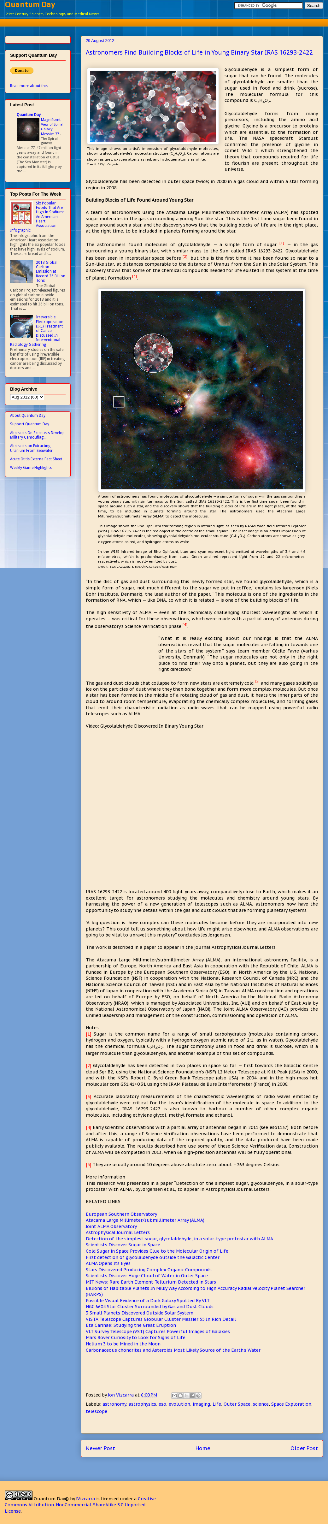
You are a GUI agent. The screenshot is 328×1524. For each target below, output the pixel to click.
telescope (96, 1411)
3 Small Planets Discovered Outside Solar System (139, 1313)
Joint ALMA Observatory (111, 1226)
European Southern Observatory (121, 1214)
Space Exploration (291, 1404)
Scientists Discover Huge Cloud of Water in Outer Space (147, 1276)
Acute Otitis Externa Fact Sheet (36, 459)
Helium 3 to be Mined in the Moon (123, 1344)
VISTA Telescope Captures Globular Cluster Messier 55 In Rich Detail (161, 1319)
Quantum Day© (51, 1499)
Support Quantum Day (29, 424)
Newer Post (100, 1448)
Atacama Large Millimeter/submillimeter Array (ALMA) (145, 1220)
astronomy (114, 1404)
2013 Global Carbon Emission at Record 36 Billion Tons (50, 271)
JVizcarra (85, 1499)
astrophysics (142, 1404)
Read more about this (29, 86)
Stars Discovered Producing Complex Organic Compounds (149, 1270)
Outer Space (237, 1404)
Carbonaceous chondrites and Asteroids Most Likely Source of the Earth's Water (173, 1350)
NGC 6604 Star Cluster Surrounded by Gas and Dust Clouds (150, 1306)
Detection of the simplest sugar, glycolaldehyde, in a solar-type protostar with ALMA (179, 1239)
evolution (179, 1404)
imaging (201, 1404)
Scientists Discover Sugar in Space (123, 1245)
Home (203, 1448)
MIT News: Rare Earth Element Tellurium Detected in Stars (151, 1282)
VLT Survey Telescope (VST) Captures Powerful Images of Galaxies (158, 1331)
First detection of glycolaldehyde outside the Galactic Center (153, 1257)
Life (217, 1404)
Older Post (304, 1448)
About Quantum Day (27, 415)
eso (162, 1404)
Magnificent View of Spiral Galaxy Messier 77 (52, 126)
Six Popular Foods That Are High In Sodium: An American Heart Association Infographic (37, 217)
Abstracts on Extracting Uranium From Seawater (31, 448)
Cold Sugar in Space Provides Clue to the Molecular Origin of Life (157, 1251)
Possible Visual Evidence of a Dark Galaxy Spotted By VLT (148, 1300)
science (261, 1404)
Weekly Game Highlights (31, 467)
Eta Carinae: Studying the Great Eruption (131, 1325)
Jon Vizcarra (121, 1395)
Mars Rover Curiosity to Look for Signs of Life (135, 1337)
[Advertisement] (169, 22)
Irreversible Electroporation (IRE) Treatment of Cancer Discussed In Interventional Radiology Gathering (36, 330)
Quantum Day (30, 4)
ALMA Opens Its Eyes (108, 1263)
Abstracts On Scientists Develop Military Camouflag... (37, 435)
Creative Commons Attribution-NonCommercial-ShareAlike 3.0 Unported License (80, 1505)
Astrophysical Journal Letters (118, 1232)
